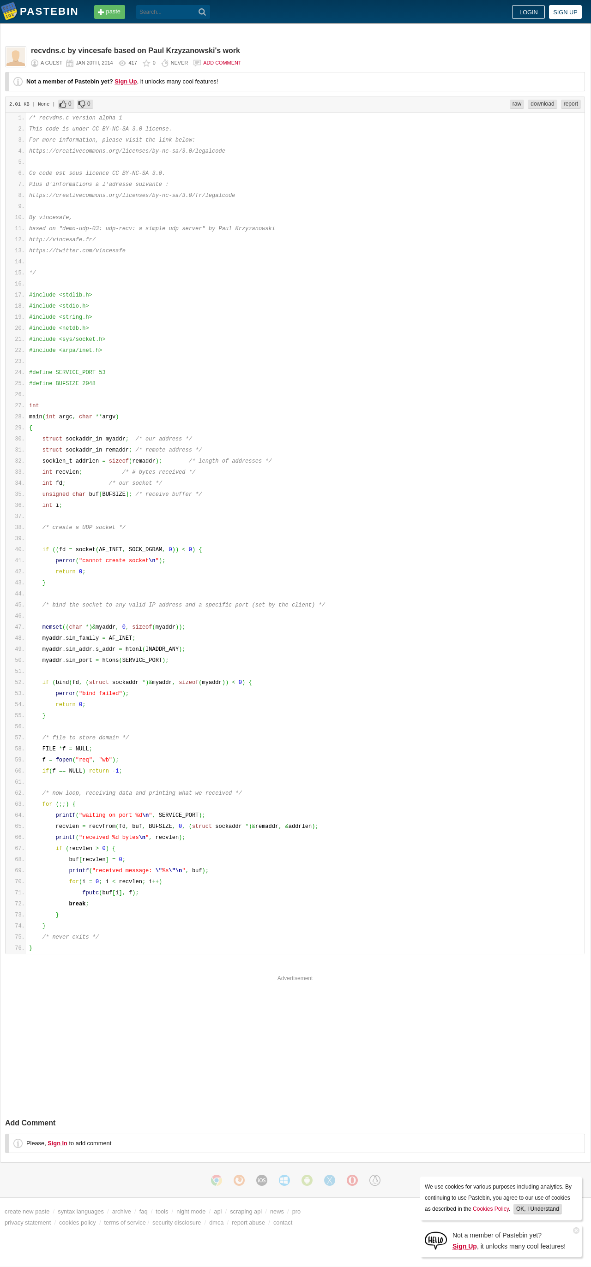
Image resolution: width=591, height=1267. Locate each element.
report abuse (248, 1222)
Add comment (222, 62)
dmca (216, 1222)
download (542, 104)
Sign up (565, 12)
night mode (190, 1211)
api (218, 1211)
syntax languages (81, 1211)
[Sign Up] (436, 1240)
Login (528, 12)
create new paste (27, 1211)
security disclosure (176, 1222)
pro (296, 1211)
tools (162, 1211)
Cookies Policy (491, 1209)
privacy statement (28, 1222)
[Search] (202, 12)
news (277, 1211)
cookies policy (77, 1222)
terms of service (125, 1222)
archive (121, 1211)
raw (517, 104)
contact (282, 1222)
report (571, 104)
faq (143, 1211)
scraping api (246, 1211)
